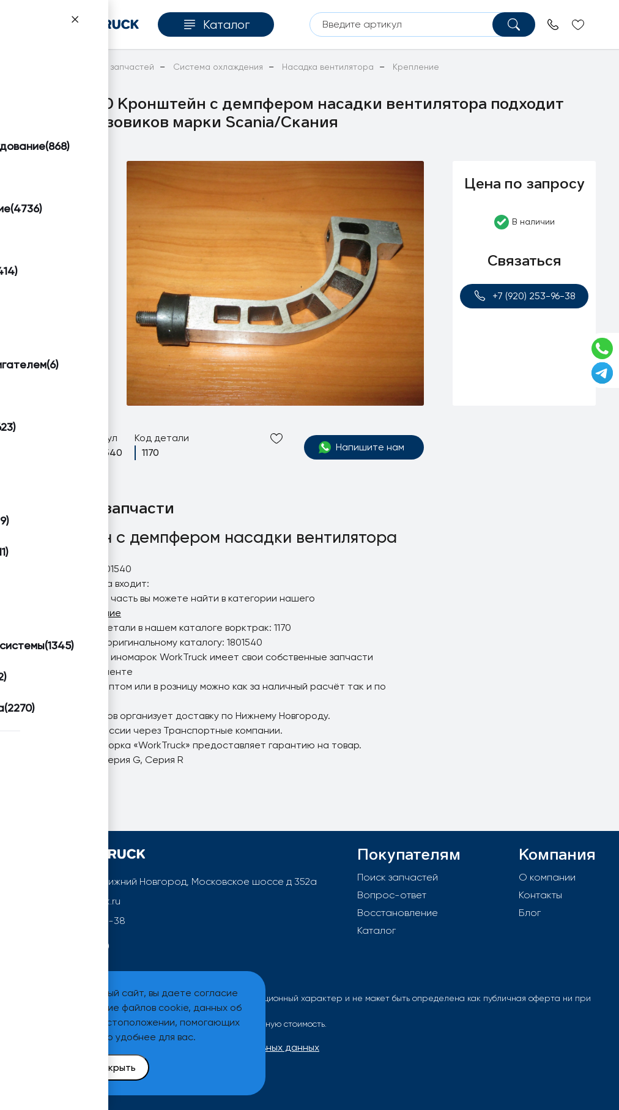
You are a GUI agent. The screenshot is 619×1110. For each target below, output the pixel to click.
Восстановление (397, 912)
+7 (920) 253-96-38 (524, 295)
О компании (547, 877)
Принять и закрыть (92, 1067)
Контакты (540, 895)
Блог (530, 912)
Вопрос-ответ (391, 895)
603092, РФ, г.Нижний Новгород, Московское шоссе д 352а (179, 881)
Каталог (376, 930)
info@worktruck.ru (80, 901)
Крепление (95, 613)
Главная (39, 67)
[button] (65, 175)
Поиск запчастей (397, 877)
